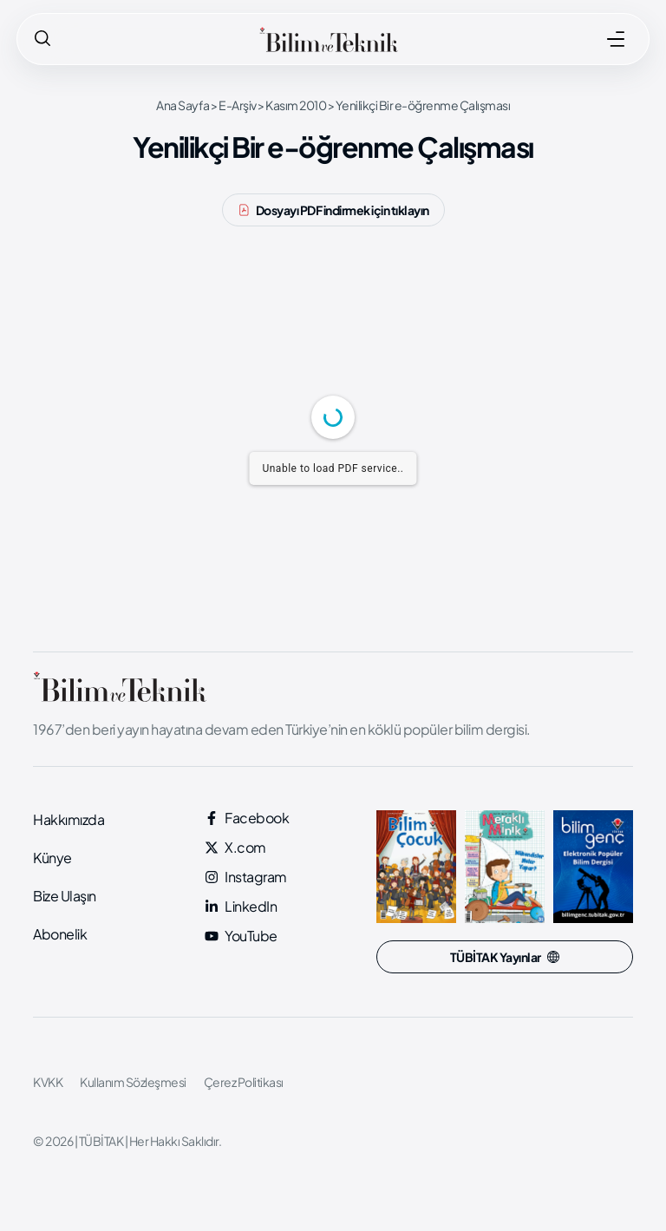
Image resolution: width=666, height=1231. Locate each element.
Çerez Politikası (244, 1082)
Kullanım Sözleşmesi (133, 1082)
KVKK (47, 1082)
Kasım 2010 (295, 105)
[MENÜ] (615, 39)
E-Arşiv (238, 105)
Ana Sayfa (183, 105)
